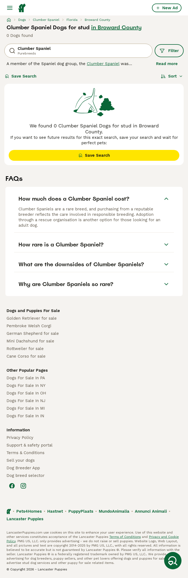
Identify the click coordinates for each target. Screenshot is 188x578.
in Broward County (116, 27)
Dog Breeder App (23, 467)
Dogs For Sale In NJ (26, 400)
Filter (169, 50)
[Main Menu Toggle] (9, 7)
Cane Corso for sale (26, 356)
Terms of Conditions (125, 537)
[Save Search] (172, 560)
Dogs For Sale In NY (26, 385)
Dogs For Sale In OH (26, 393)
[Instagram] (23, 485)
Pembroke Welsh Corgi (29, 325)
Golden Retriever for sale (32, 318)
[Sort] (172, 76)
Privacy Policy (20, 437)
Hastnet (55, 511)
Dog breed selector (25, 475)
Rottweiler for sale (25, 348)
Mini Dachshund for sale (30, 341)
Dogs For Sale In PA (26, 377)
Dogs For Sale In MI (26, 408)
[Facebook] (12, 485)
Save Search (20, 76)
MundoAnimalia (114, 511)
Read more (167, 63)
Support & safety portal (30, 445)
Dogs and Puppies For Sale (33, 310)
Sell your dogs (21, 460)
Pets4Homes (29, 511)
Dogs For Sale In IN (25, 415)
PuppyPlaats (80, 511)
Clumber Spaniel (103, 63)
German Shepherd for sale (33, 333)
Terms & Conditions (25, 452)
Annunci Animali (151, 511)
